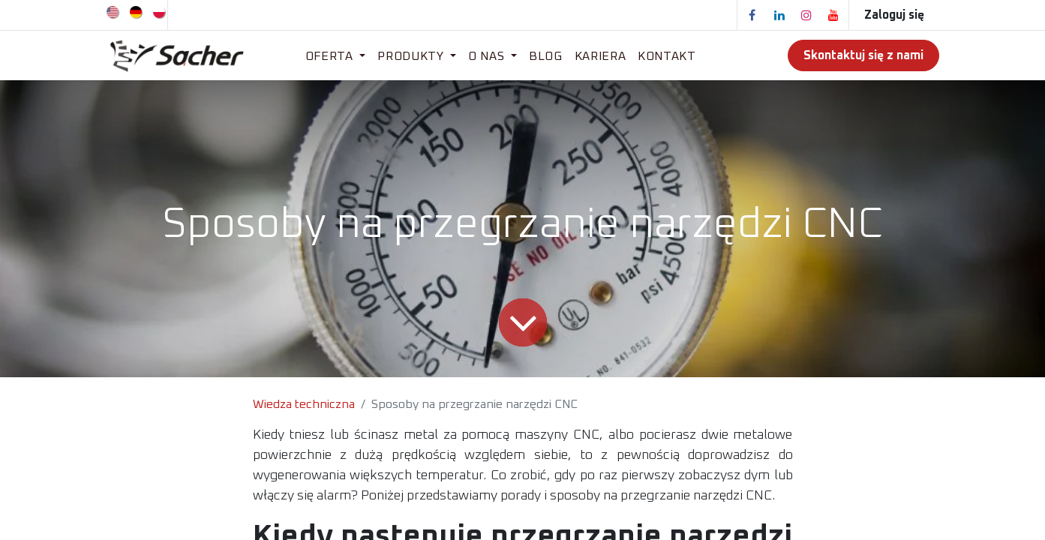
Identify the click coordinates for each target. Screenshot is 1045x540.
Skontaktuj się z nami (863, 56)
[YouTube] (833, 15)
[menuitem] (114, 11)
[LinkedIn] (779, 15)
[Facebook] (752, 15)
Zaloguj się (894, 15)
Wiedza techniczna (304, 404)
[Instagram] (806, 15)
